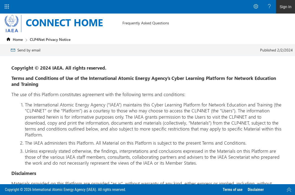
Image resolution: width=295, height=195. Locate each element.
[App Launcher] (7, 7)
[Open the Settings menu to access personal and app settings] (255, 7)
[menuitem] (145, 23)
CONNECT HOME (64, 22)
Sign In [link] (285, 7)
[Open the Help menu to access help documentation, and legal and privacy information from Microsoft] (269, 7)
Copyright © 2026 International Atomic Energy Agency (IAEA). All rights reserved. (65, 189)
